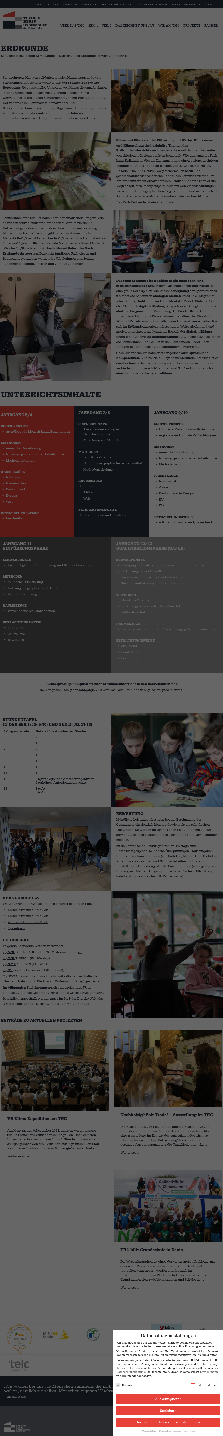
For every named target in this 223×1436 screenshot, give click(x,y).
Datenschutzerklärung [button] (170, 1431)
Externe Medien (204, 1385)
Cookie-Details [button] (149, 1431)
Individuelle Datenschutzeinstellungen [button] (168, 1422)
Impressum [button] (189, 1431)
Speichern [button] (168, 1411)
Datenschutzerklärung (130, 1372)
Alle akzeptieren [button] (168, 1399)
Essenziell (125, 1385)
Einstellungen (209, 1372)
